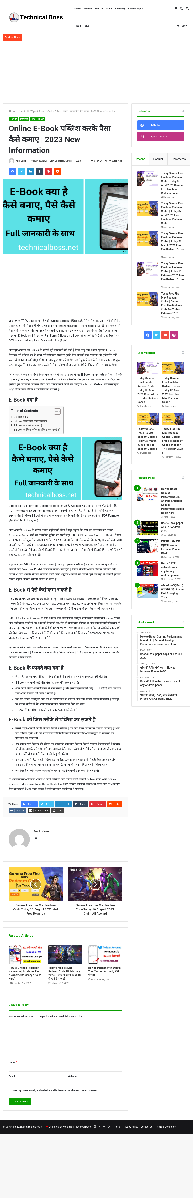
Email (13, 1076)
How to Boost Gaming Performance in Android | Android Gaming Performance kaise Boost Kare (172, 501)
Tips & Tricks (81, 25)
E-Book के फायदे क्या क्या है (28, 425)
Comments (179, 159)
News (108, 8)
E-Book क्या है (21, 416)
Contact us (147, 1126)
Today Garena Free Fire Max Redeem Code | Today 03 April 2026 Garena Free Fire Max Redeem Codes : (147, 390)
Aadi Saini (21, 161)
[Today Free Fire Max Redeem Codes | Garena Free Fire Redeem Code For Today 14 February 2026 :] (147, 299)
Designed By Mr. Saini (60, 1126)
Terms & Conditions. (166, 1126)
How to (99, 8)
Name (13, 1062)
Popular (158, 159)
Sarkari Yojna (135, 8)
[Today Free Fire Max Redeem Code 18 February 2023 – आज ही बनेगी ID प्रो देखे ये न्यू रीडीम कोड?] (65, 954)
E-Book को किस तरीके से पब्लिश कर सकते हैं (37, 429)
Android (88, 8)
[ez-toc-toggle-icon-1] (55, 411)
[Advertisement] (96, 71)
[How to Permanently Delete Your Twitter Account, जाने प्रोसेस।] (105, 954)
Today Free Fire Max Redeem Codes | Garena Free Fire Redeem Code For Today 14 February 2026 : (172, 441)
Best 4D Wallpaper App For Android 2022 (172, 527)
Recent (140, 159)
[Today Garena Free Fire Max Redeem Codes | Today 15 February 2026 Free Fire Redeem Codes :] (147, 269)
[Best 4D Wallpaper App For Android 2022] (147, 528)
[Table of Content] (57, 411)
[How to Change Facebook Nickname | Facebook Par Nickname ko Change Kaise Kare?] (26, 954)
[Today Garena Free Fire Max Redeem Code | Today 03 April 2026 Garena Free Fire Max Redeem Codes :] (147, 178)
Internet (24, 119)
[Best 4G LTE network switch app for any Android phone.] (147, 569)
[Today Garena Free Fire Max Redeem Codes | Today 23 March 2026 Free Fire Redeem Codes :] (147, 238)
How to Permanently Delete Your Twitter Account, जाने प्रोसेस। (104, 971)
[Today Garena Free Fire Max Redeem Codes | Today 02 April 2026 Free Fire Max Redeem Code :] (147, 208)
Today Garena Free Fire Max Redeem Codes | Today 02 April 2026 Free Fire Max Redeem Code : (172, 390)
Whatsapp (119, 8)
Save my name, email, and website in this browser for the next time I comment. (55, 1090)
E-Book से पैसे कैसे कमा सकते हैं (30, 421)
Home (77, 8)
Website (72, 1076)
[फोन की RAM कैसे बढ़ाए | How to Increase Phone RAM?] (147, 546)
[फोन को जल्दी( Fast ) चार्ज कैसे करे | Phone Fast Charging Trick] (147, 591)
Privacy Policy (130, 1126)
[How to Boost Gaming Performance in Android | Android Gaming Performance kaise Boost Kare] (147, 494)
